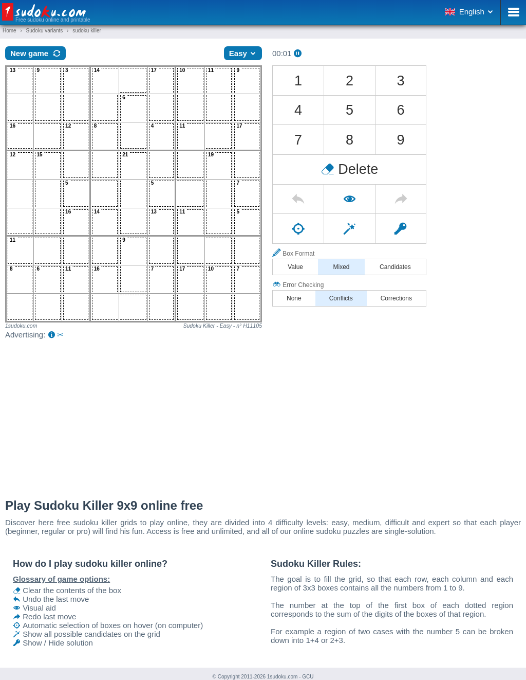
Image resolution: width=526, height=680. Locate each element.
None (294, 298)
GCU (307, 676)
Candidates (395, 267)
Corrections (396, 298)
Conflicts (341, 298)
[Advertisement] (263, 416)
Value (295, 267)
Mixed (341, 267)
